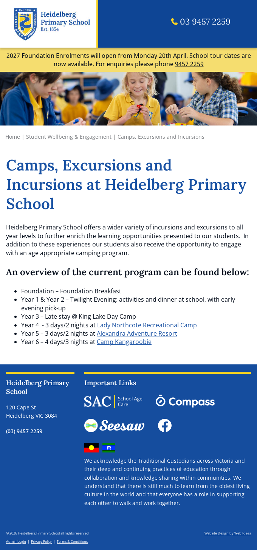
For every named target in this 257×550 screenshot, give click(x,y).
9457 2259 (189, 64)
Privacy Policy (41, 541)
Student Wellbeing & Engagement (68, 136)
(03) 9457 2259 (24, 431)
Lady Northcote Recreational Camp (147, 325)
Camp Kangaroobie (124, 342)
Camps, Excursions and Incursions (161, 136)
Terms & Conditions (72, 541)
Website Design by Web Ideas (227, 533)
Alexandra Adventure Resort (137, 333)
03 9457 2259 (201, 22)
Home (12, 136)
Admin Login (16, 541)
